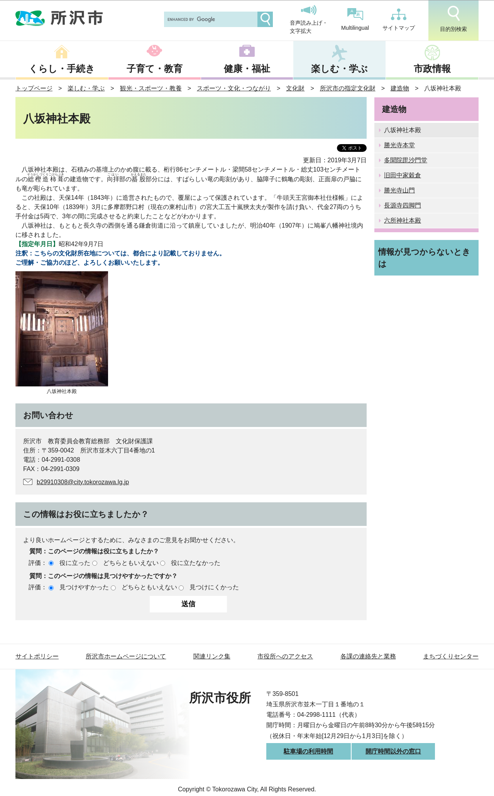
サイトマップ (398, 20)
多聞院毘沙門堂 (405, 160)
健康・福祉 (247, 68)
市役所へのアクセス (285, 656)
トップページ (33, 88)
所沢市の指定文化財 (348, 88)
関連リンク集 (211, 656)
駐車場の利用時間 (308, 751)
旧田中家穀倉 (402, 175)
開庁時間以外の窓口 (393, 751)
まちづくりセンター (451, 656)
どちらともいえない (131, 563)
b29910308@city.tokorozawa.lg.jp (83, 482)
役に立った (74, 563)
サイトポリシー (37, 656)
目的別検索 (453, 19)
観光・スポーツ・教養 (151, 88)
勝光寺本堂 (399, 145)
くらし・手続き (62, 68)
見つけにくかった (214, 587)
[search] (209, 19)
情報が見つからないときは (424, 257)
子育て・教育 (155, 68)
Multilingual (355, 19)
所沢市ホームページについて (126, 656)
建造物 (400, 88)
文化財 (295, 88)
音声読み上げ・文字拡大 (309, 19)
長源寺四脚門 (402, 205)
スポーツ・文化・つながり (234, 88)
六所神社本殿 (402, 220)
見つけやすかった (84, 587)
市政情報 (432, 68)
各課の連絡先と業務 (368, 656)
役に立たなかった (195, 563)
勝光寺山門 (399, 190)
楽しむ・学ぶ (339, 68)
